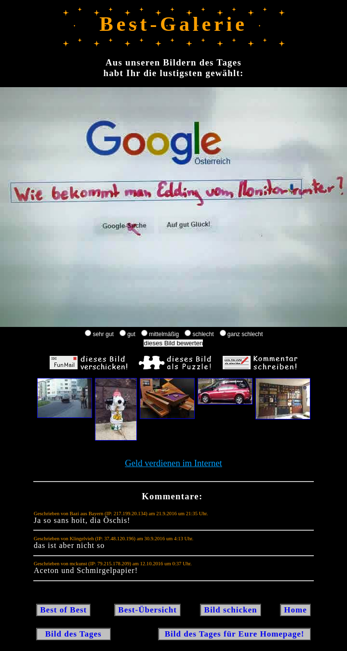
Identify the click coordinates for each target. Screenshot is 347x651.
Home (295, 609)
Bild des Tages (73, 633)
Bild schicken (230, 609)
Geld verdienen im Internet (173, 463)
